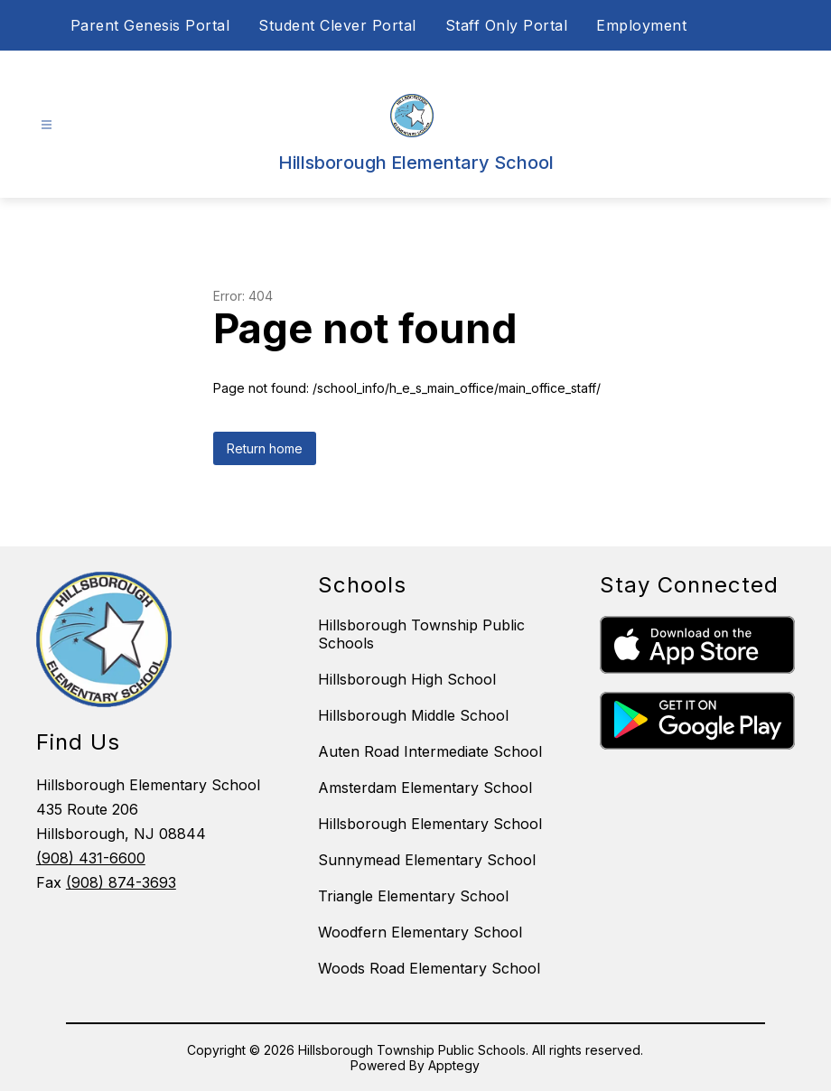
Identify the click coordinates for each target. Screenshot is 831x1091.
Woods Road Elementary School (429, 968)
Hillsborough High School (407, 679)
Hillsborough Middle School (413, 715)
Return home (265, 448)
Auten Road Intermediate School (430, 751)
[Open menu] (46, 125)
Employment (641, 25)
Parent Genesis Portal (150, 25)
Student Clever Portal (337, 25)
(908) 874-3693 (121, 882)
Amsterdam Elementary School (425, 788)
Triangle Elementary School (413, 896)
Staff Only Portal (506, 25)
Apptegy (454, 1065)
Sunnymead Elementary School (427, 860)
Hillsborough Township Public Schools (421, 634)
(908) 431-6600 (90, 858)
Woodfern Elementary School (420, 932)
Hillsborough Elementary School (430, 824)
